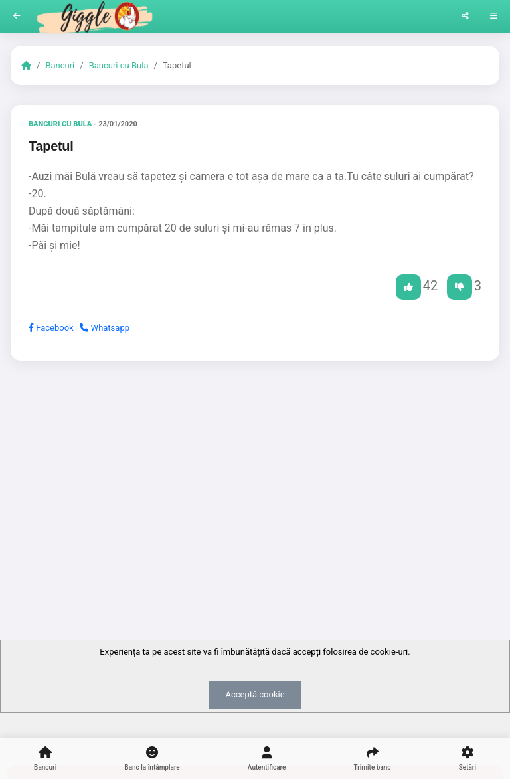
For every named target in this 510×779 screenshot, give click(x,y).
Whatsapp (104, 328)
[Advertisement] (255, 473)
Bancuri (59, 65)
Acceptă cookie (254, 694)
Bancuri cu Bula (119, 65)
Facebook (51, 328)
